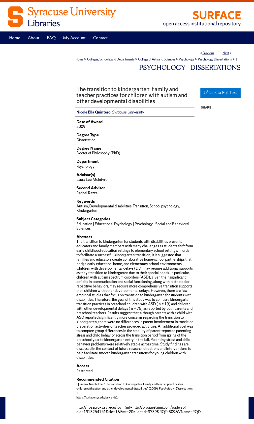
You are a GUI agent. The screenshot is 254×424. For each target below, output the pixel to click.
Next (225, 53)
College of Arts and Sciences (156, 59)
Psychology (186, 59)
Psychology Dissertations (215, 59)
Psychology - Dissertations (190, 67)
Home (79, 59)
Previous (208, 53)
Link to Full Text (220, 92)
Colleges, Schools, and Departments (110, 59)
